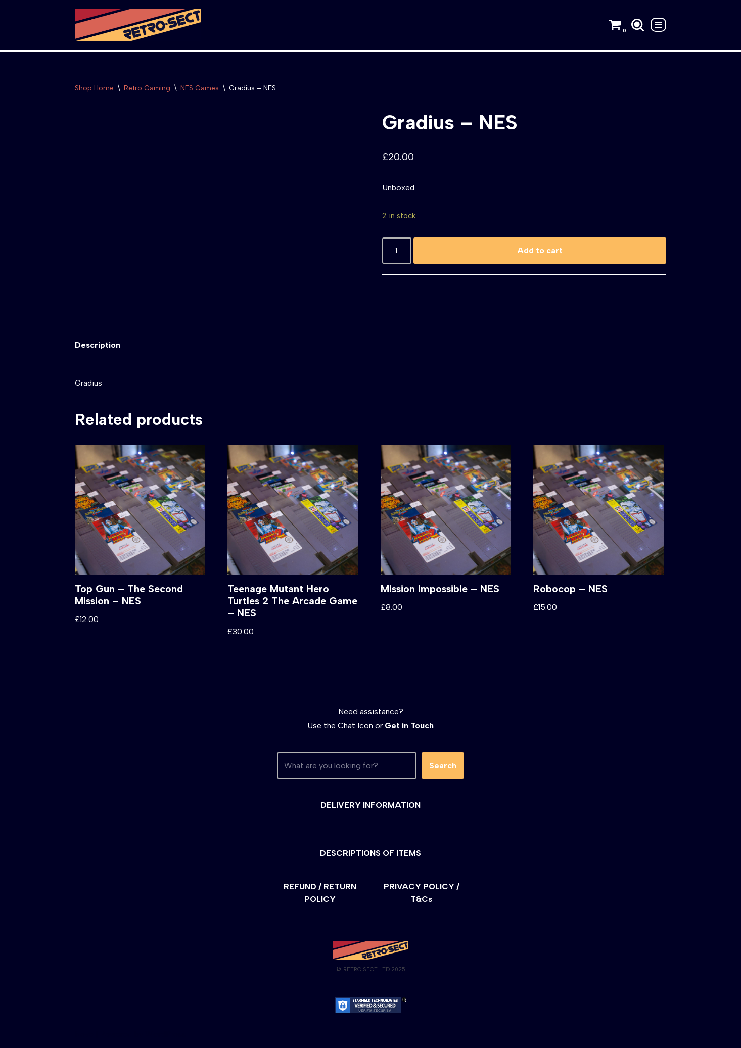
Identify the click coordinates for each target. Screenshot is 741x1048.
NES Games (199, 88)
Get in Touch (409, 726)
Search (442, 766)
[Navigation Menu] (658, 25)
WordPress (165, 1035)
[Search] (637, 25)
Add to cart (540, 251)
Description (97, 345)
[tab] (97, 345)
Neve (84, 1035)
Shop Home (94, 88)
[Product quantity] (396, 251)
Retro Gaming (147, 88)
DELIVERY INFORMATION (370, 806)
